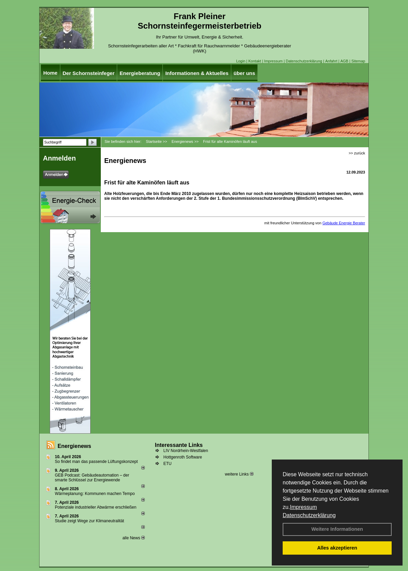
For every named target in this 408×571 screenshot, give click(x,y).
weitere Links (239, 474)
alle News (133, 538)
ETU (167, 463)
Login (240, 61)
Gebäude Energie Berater (344, 223)
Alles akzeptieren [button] (337, 548)
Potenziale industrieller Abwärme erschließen (95, 507)
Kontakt (254, 61)
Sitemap (358, 61)
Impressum (303, 507)
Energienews (74, 446)
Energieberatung (140, 73)
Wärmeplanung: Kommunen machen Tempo (95, 493)
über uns (244, 73)
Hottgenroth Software (182, 457)
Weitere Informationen (337, 529)
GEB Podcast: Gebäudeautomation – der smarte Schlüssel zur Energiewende (92, 477)
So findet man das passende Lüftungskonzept (96, 461)
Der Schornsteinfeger (89, 73)
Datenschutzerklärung (309, 515)
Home (50, 73)
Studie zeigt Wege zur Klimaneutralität (89, 521)
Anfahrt (331, 61)
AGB (344, 61)
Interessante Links (179, 445)
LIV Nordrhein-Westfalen (185, 450)
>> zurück (357, 153)
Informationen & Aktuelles (196, 73)
